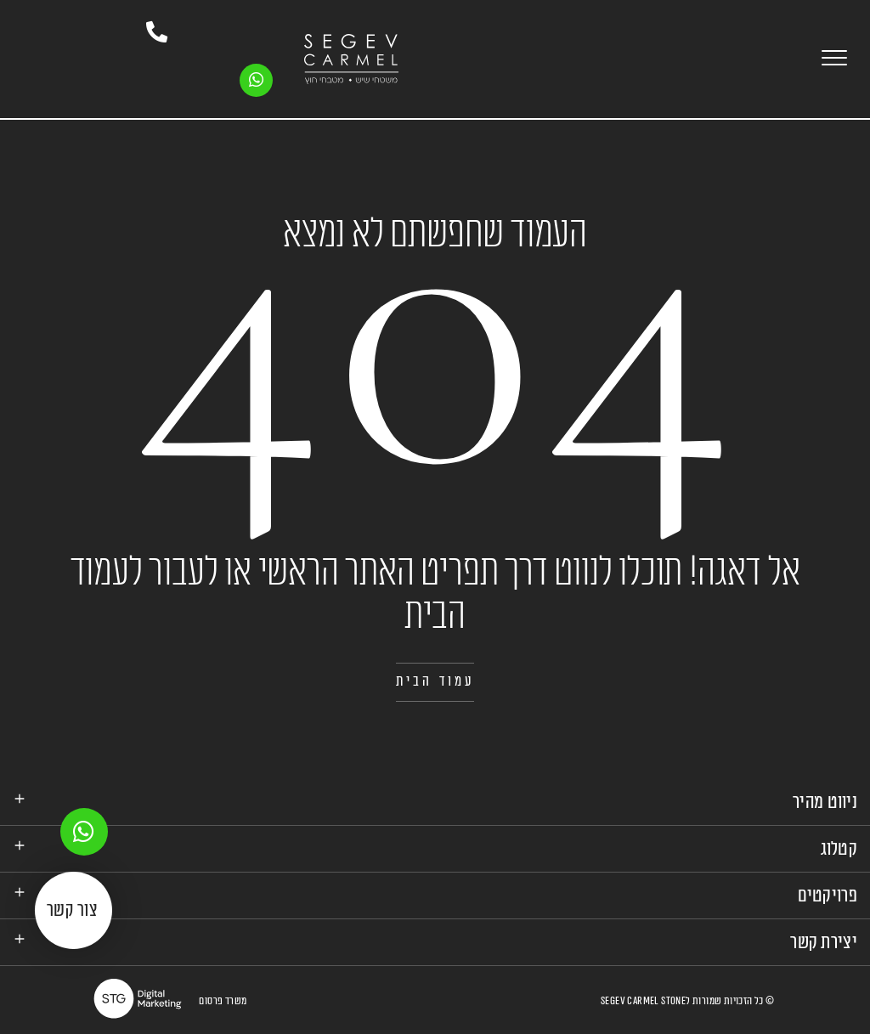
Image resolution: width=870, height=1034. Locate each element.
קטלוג (839, 848)
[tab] (435, 801)
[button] (435, 682)
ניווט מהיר (825, 801)
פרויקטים (827, 895)
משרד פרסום (222, 1000)
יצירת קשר (823, 941)
